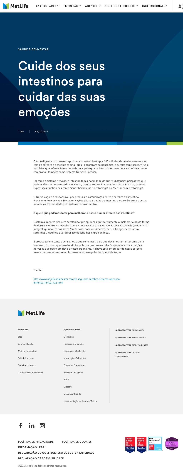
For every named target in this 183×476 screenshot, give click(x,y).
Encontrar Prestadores (74, 365)
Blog (20, 337)
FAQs (66, 380)
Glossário (68, 387)
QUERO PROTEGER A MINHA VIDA (129, 330)
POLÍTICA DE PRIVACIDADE (35, 442)
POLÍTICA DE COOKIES (77, 442)
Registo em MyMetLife (74, 351)
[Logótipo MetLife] (31, 315)
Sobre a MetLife (25, 344)
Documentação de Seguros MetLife (80, 401)
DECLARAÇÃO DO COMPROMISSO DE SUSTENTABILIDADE (56, 453)
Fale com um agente (73, 373)
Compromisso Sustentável (30, 373)
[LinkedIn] (31, 426)
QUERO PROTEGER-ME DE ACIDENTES (131, 345)
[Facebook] (21, 426)
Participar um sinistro (74, 344)
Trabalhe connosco (27, 365)
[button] (47, 6)
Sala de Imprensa (26, 358)
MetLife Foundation (27, 351)
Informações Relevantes (75, 358)
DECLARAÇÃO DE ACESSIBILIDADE (41, 458)
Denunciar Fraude (72, 394)
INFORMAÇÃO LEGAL (32, 447)
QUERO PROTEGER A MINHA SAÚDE (130, 338)
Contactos (69, 337)
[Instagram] (42, 426)
